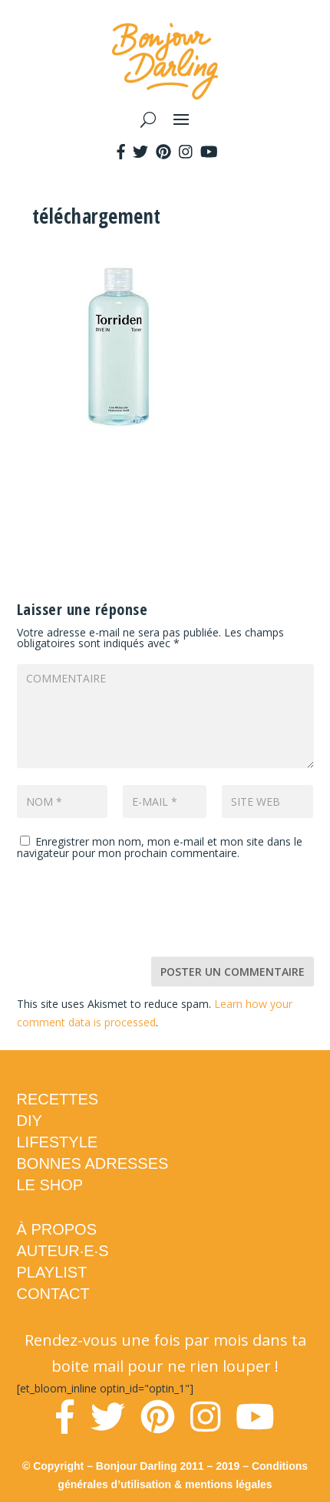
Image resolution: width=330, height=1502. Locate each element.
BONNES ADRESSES (93, 1163)
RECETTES (58, 1099)
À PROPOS (57, 1229)
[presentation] (133, 911)
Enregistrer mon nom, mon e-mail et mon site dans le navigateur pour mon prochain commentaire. (159, 847)
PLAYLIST (52, 1272)
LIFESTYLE (57, 1142)
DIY (29, 1120)
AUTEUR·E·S (63, 1250)
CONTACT (53, 1293)
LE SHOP (50, 1184)
